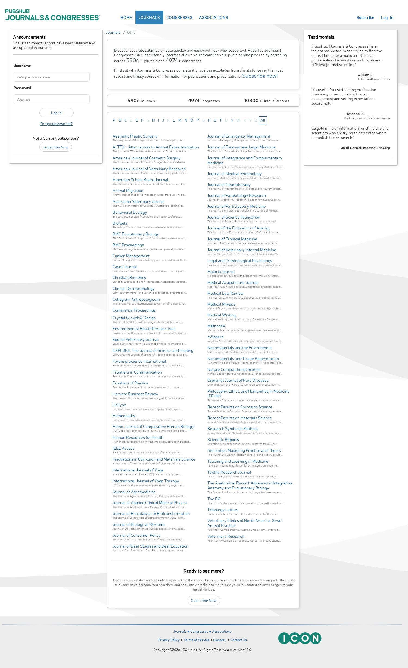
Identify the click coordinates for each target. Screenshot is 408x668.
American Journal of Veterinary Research (149, 168)
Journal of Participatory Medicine (236, 206)
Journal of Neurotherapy (229, 184)
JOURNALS (149, 17)
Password (20, 88)
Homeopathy (124, 415)
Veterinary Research (225, 536)
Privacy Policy (169, 640)
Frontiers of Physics (130, 383)
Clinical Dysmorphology (134, 288)
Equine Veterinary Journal (135, 339)
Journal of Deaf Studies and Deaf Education (150, 546)
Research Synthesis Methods (232, 428)
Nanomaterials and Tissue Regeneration (243, 358)
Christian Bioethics (129, 277)
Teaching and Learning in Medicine (237, 461)
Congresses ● (201, 631)
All (262, 120)
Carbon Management (131, 255)
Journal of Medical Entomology (234, 173)
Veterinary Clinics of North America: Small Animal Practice (244, 523)
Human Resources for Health (138, 437)
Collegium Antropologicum (136, 299)
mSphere (215, 336)
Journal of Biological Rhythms (139, 524)
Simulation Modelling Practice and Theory (244, 450)
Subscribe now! (260, 75)
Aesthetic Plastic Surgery (135, 136)
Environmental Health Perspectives (144, 328)
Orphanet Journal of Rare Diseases (238, 380)
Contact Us (238, 640)
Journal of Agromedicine (134, 491)
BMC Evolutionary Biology (136, 234)
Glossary (219, 640)
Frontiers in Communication (137, 372)
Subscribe (365, 17)
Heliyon (119, 404)
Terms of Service (196, 640)
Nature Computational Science (234, 369)
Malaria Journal (221, 271)
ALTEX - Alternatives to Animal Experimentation (156, 147)
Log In (387, 17)
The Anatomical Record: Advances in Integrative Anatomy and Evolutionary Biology (249, 485)
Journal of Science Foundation (233, 217)
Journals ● (181, 631)
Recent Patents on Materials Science (239, 417)
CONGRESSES (179, 17)
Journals (113, 32)
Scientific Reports (223, 439)
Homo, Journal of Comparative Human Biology (153, 426)
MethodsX (216, 325)
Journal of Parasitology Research (236, 195)
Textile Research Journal (229, 472)
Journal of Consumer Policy (137, 535)
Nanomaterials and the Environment (239, 347)
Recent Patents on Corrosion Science (239, 406)
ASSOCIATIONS (213, 17)
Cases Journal (125, 266)
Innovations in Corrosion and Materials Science (154, 459)
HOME (126, 17)
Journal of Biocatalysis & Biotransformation (151, 513)
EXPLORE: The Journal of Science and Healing (153, 350)
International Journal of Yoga (138, 470)
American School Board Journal (140, 179)
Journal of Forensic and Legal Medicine (241, 147)
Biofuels (120, 223)
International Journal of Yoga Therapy (146, 480)
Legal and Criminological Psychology (239, 260)
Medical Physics (221, 304)
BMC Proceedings (128, 244)
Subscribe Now (55, 147)
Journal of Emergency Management (238, 136)
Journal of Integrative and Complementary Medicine (244, 160)
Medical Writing (221, 315)
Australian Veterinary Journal (139, 201)
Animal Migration (128, 190)
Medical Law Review (225, 293)
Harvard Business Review (135, 393)
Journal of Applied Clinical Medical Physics (150, 502)
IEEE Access (123, 448)
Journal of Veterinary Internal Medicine (241, 249)
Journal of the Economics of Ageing (238, 228)
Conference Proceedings (134, 310)
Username (20, 65)
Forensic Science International (139, 361)
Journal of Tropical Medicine (232, 238)
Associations (221, 631)
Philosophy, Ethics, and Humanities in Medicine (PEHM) (248, 394)
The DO (213, 498)
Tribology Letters (222, 509)
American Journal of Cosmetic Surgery (147, 157)
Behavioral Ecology (130, 212)
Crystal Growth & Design (134, 317)
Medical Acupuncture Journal (232, 282)
